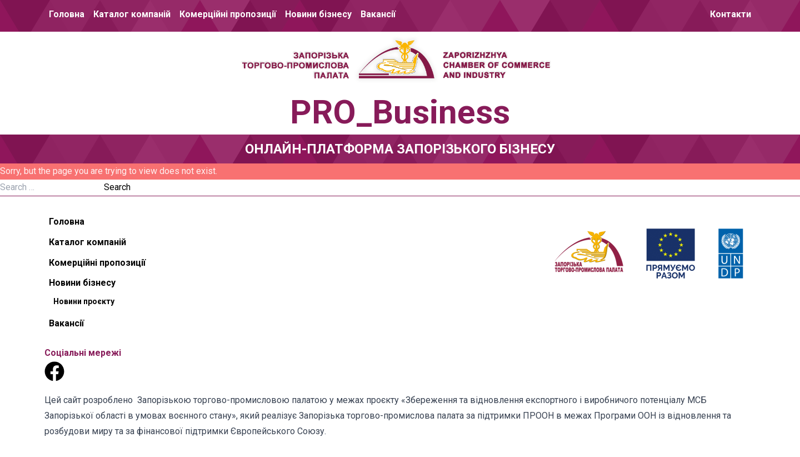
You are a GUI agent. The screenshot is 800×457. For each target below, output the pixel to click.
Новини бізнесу (318, 14)
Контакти (730, 14)
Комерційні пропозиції (227, 14)
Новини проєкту (83, 301)
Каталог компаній (132, 14)
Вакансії (378, 14)
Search (117, 187)
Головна (66, 14)
